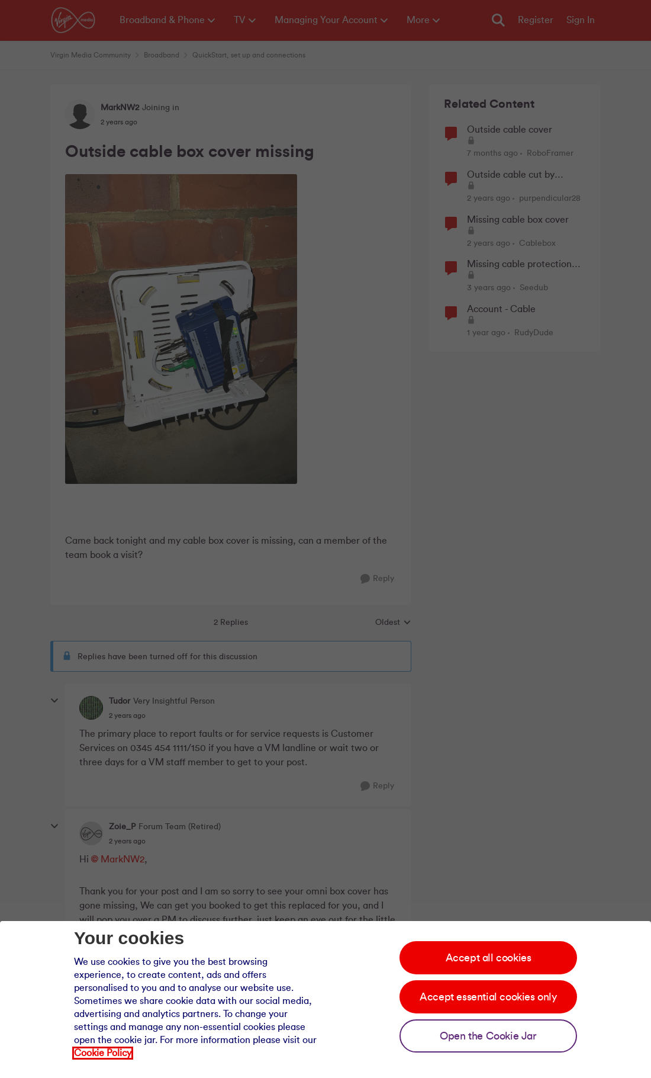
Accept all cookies (488, 957)
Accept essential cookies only (488, 997)
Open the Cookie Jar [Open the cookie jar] (488, 1036)
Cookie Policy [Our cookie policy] (102, 1053)
